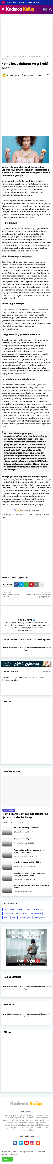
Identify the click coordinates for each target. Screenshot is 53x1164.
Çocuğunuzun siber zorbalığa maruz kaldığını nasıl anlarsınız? (29, 874)
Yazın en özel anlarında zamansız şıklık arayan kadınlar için (30, 851)
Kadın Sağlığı (9, 909)
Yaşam (28, 909)
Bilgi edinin (13, 1154)
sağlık (14, 918)
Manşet (19, 909)
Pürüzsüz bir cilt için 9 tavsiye (26, 828)
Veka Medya (25, 619)
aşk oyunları (38, 909)
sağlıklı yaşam (25, 918)
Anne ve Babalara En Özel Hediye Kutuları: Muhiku (31, 886)
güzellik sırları (36, 913)
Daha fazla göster (42, 640)
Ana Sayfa (6, 56)
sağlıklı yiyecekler (19, 56)
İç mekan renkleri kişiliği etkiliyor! (28, 862)
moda (6, 918)
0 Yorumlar (46, 672)
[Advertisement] (26, 36)
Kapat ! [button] (7, 1159)
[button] (46, 2)
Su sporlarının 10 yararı (23, 839)
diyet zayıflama (22, 913)
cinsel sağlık (8, 913)
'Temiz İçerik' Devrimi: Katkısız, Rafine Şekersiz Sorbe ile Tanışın (25, 815)
